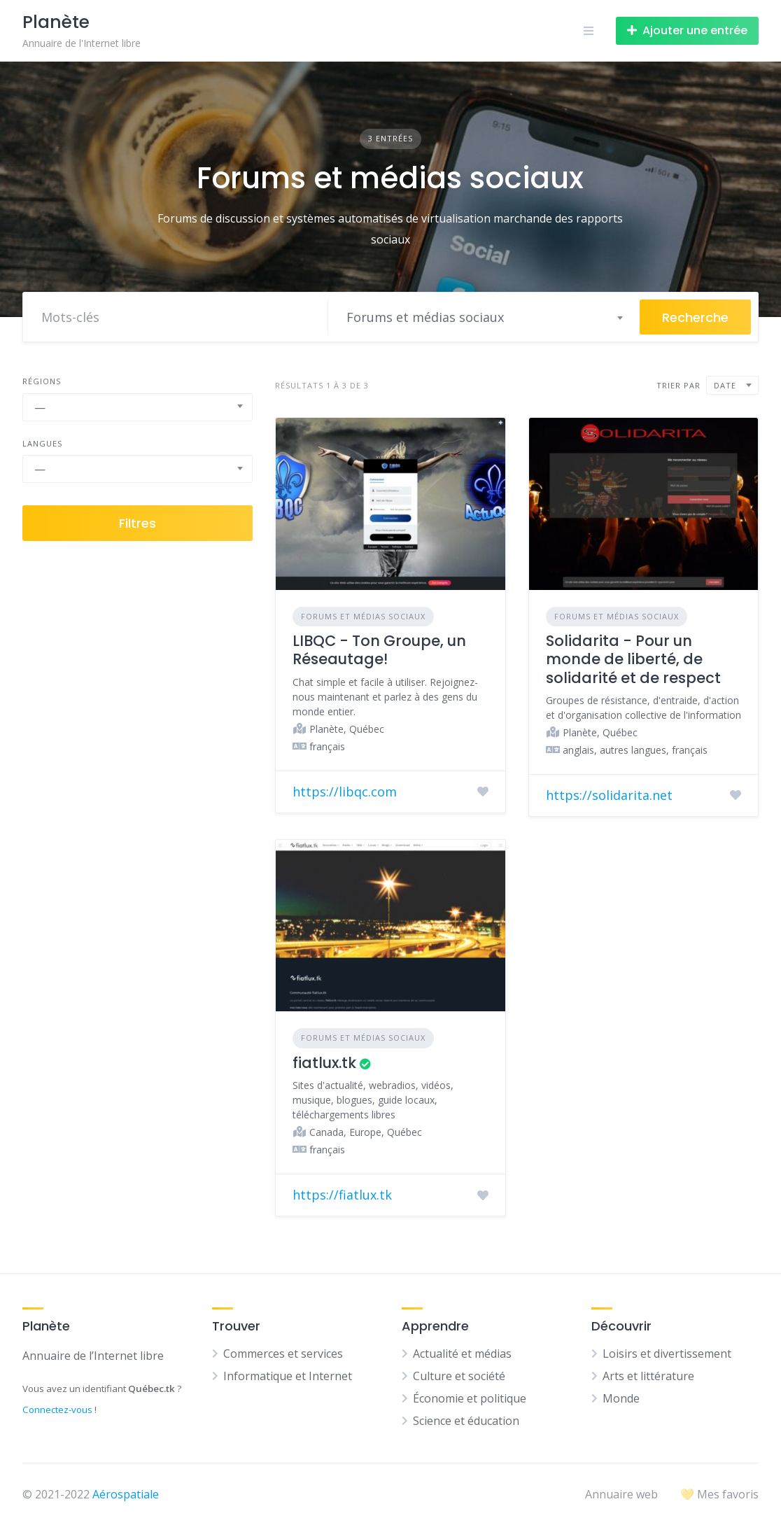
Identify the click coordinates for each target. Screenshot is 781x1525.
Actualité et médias (462, 1353)
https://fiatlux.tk (342, 1194)
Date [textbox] (725, 385)
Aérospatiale (125, 1494)
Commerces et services (283, 1353)
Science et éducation (466, 1420)
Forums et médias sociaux (363, 616)
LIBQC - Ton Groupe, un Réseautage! (379, 650)
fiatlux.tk (324, 1063)
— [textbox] (39, 407)
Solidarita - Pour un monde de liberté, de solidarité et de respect (633, 659)
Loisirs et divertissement (667, 1353)
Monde (621, 1398)
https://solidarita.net (609, 795)
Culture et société (459, 1376)
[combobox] (484, 317)
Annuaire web (621, 1494)
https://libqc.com (345, 791)
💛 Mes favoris (719, 1494)
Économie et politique (469, 1398)
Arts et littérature (648, 1376)
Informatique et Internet (287, 1376)
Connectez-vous (57, 1409)
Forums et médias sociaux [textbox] (425, 317)
